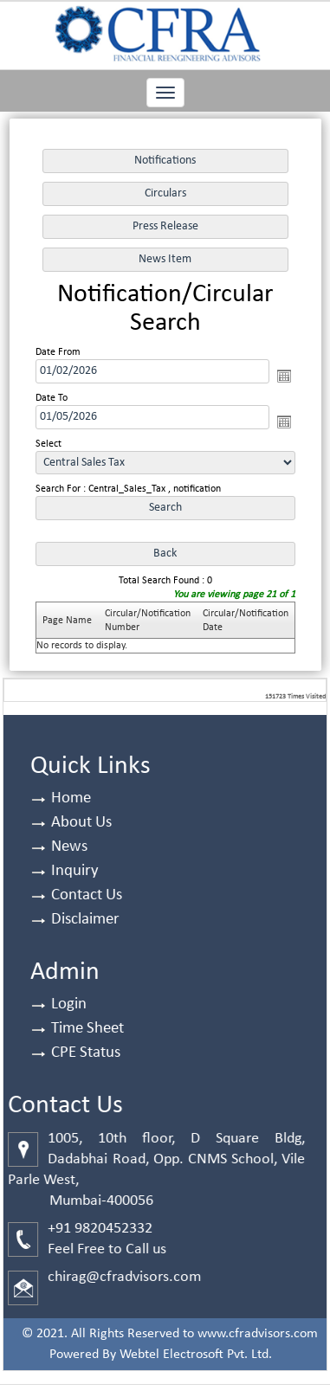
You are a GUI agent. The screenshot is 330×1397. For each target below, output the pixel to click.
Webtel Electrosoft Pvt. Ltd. (196, 1355)
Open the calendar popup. (283, 375)
